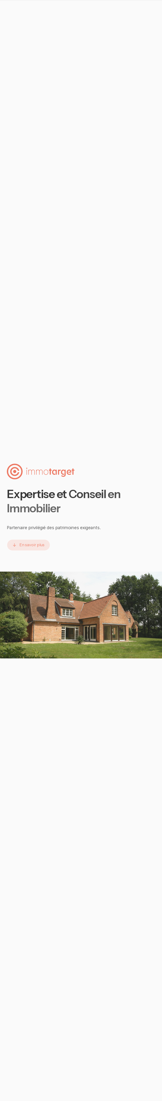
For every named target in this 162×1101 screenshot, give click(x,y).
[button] (28, 545)
